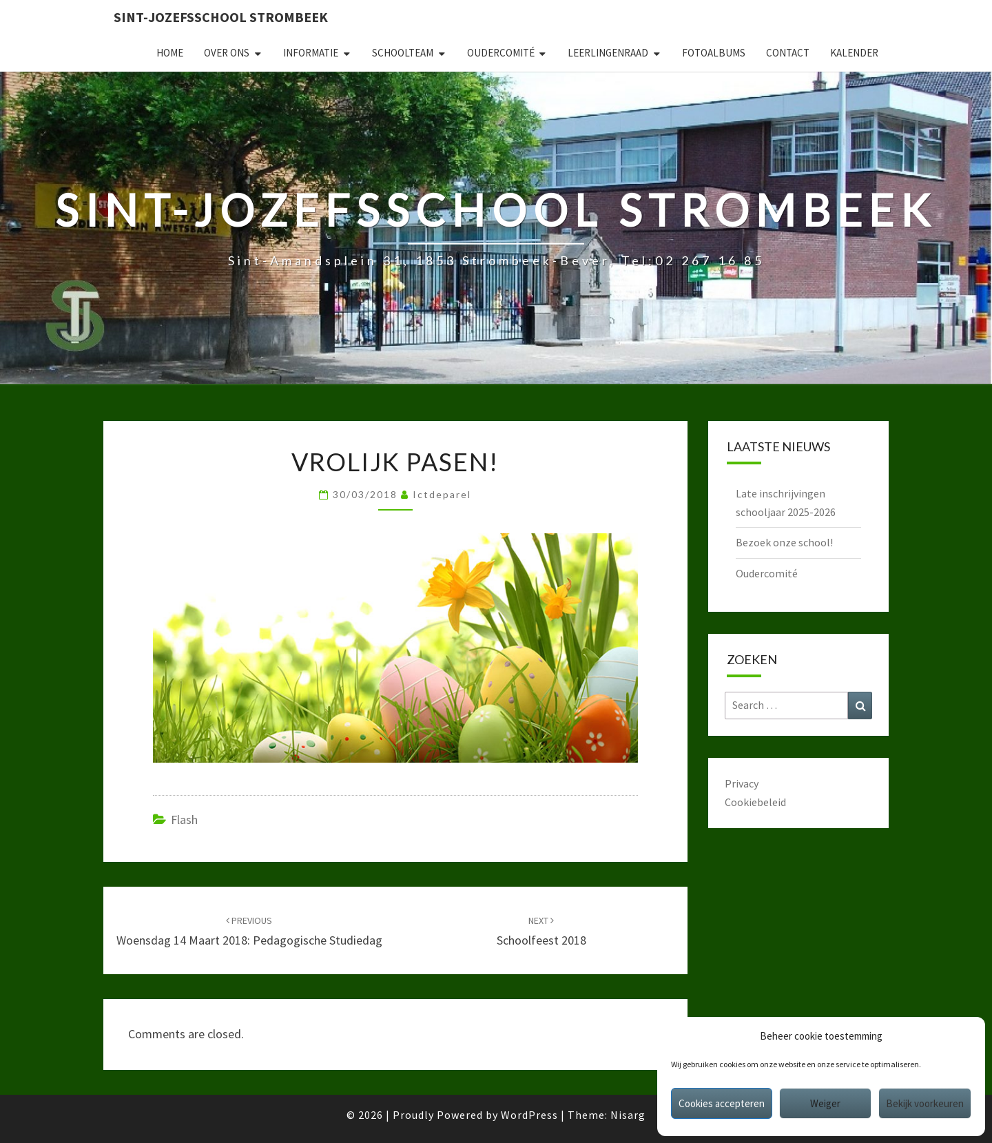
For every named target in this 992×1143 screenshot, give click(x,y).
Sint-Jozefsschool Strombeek (221, 16)
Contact (787, 52)
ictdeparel (442, 494)
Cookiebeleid (755, 802)
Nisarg (627, 1115)
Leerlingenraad (608, 52)
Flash (184, 819)
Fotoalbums (713, 52)
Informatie (310, 52)
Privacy (741, 783)
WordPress (529, 1115)
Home (169, 52)
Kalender (854, 52)
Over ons (226, 52)
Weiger (825, 1103)
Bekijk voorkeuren (925, 1103)
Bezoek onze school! (784, 542)
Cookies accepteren (722, 1103)
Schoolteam (402, 52)
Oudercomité (501, 52)
